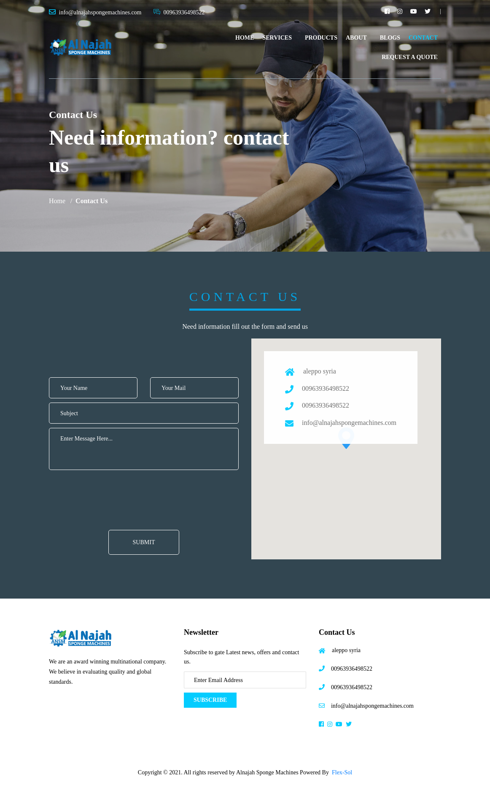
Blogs (390, 38)
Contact (423, 38)
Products (321, 38)
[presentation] (119, 486)
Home (244, 38)
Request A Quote (410, 57)
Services (277, 38)
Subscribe (210, 700)
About (356, 38)
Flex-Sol (342, 772)
